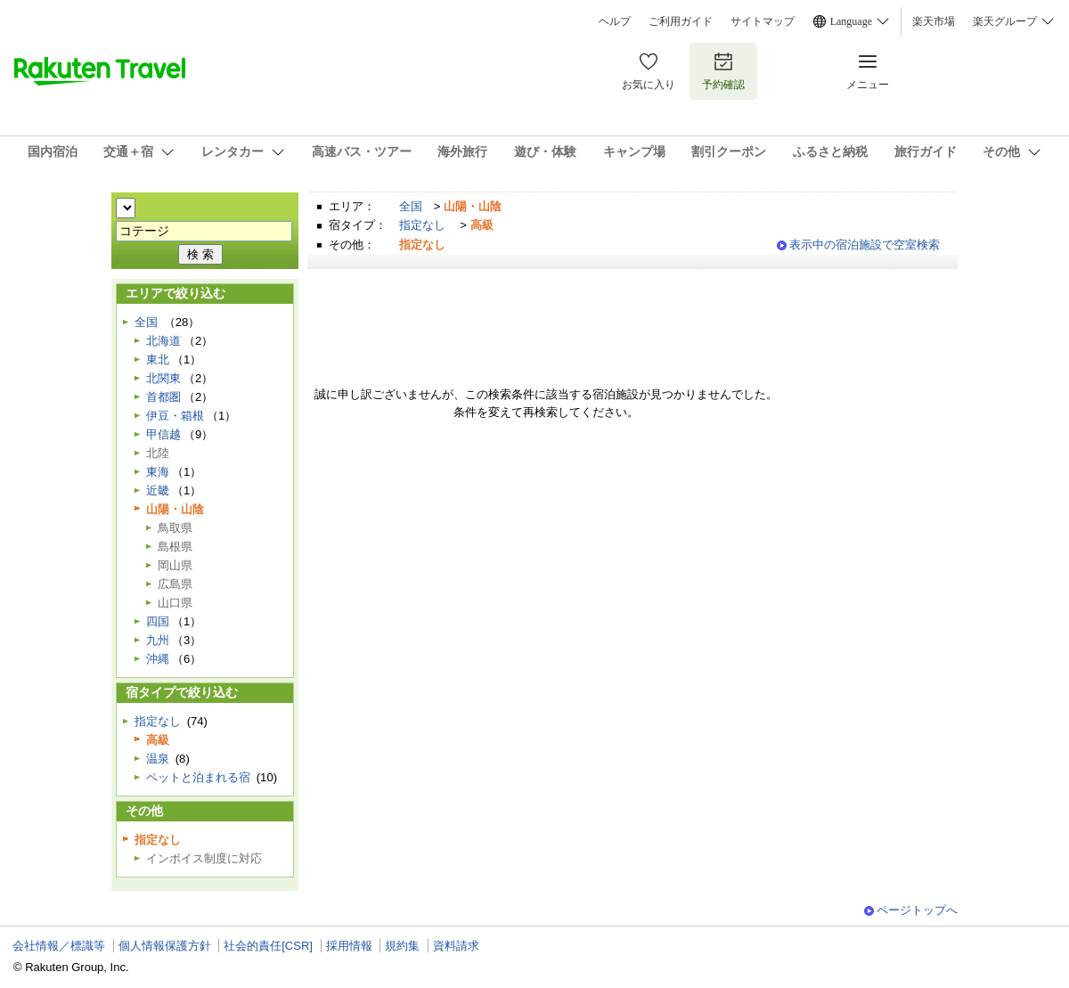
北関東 (163, 378)
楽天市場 (933, 21)
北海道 (163, 340)
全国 (410, 206)
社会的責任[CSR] (268, 945)
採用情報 (349, 945)
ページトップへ (917, 910)
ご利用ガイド (681, 21)
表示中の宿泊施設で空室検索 (864, 244)
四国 (157, 621)
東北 (157, 359)
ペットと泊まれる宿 (198, 777)
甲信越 (163, 434)
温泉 (157, 758)
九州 (157, 640)
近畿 (157, 490)
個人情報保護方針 (164, 945)
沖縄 (157, 658)
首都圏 (163, 397)
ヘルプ (615, 21)
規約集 (402, 945)
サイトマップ (762, 21)
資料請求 (456, 945)
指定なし (422, 225)
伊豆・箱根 (175, 415)
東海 (157, 471)
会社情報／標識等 (58, 945)
